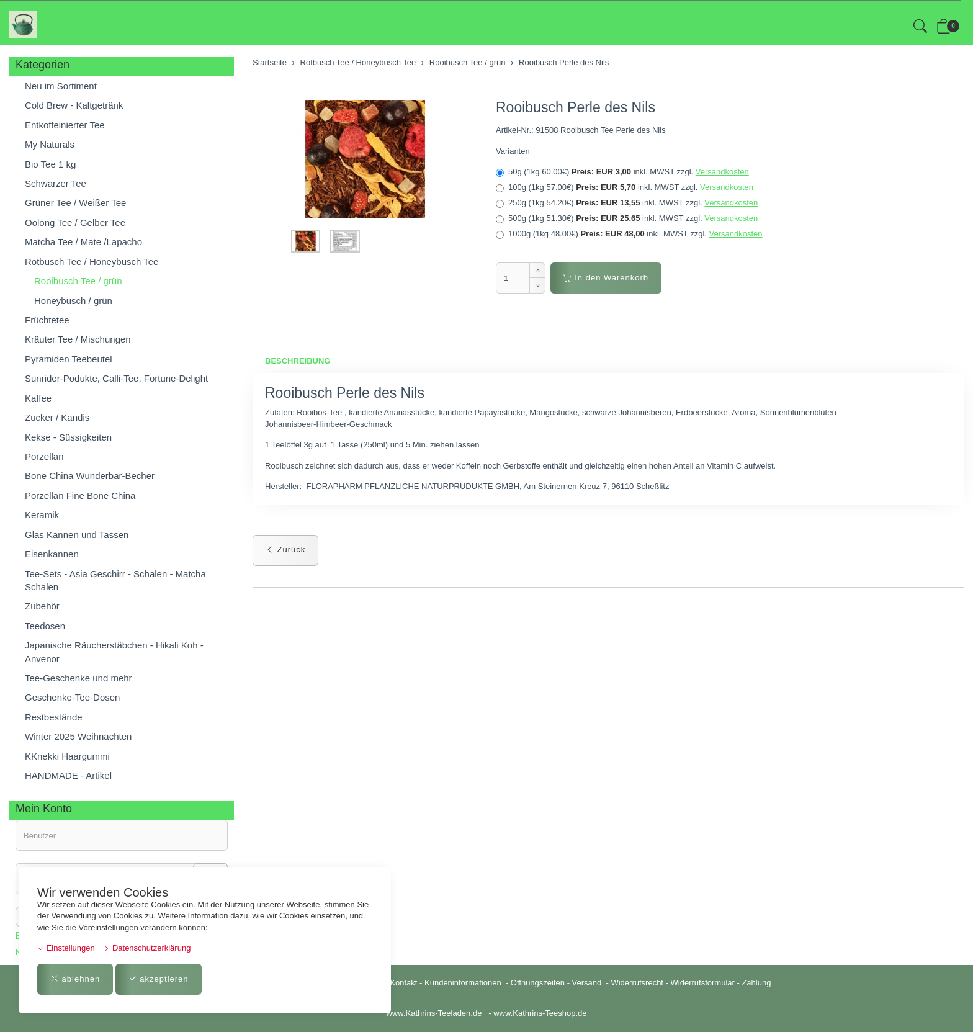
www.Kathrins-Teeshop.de (539, 1013)
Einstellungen (66, 948)
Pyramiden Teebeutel (68, 359)
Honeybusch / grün (73, 300)
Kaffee (38, 398)
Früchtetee (47, 320)
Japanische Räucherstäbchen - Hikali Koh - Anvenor (114, 651)
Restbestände (54, 717)
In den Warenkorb (605, 277)
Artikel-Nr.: (515, 130)
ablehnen (75, 979)
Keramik (42, 514)
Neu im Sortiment (61, 86)
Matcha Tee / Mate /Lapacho (83, 241)
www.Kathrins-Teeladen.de (434, 1013)
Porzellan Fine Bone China (80, 495)
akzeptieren (158, 979)
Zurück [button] (285, 549)
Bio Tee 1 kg (50, 164)
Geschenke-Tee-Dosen (72, 697)
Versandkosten (722, 171)
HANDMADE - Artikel (68, 775)
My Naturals (49, 144)
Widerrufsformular (703, 982)
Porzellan (44, 456)
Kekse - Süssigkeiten (68, 437)
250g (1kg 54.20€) (627, 203)
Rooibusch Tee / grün (78, 281)
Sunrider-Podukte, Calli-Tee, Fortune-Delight (116, 378)
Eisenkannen (52, 554)
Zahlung (756, 982)
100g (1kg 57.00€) (624, 187)
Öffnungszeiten (538, 982)
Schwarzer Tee (55, 183)
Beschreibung (297, 361)
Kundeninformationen (463, 982)
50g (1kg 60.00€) (622, 172)
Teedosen (45, 626)
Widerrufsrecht (637, 982)
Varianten (513, 151)
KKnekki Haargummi (67, 756)
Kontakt (403, 982)
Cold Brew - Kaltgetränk (74, 105)
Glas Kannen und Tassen (76, 534)
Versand (587, 982)
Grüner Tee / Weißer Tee (75, 202)
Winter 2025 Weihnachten (78, 736)
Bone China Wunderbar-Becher (90, 475)
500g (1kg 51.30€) (627, 218)
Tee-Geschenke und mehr (78, 678)
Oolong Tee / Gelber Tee (75, 222)
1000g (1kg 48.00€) (629, 234)
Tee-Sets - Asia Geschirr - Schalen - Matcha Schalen (115, 580)
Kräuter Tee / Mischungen (78, 339)
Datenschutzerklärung (147, 948)
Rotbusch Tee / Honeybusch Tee (91, 261)
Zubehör (42, 606)
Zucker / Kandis (57, 417)
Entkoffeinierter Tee (65, 125)
